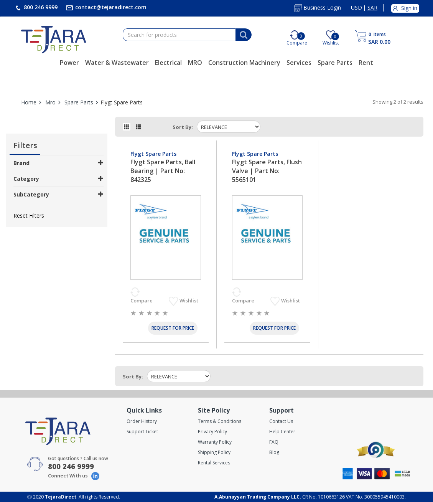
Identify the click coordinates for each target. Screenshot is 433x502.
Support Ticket (142, 431)
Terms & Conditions (219, 421)
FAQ (273, 442)
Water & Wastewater (117, 62)
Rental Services (214, 462)
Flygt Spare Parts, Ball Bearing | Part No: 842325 (162, 171)
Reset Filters (28, 215)
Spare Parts (335, 62)
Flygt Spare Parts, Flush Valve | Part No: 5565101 (267, 171)
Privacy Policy (212, 431)
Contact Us (281, 421)
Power (69, 62)
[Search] (243, 35)
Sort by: (183, 127)
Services (298, 62)
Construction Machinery (244, 62)
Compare (142, 300)
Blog (274, 452)
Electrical (168, 62)
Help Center (282, 431)
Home (28, 102)
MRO (195, 62)
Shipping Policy (214, 452)
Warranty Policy (215, 442)
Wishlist (189, 300)
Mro (50, 102)
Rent (366, 62)
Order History (142, 421)
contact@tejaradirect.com (110, 7)
